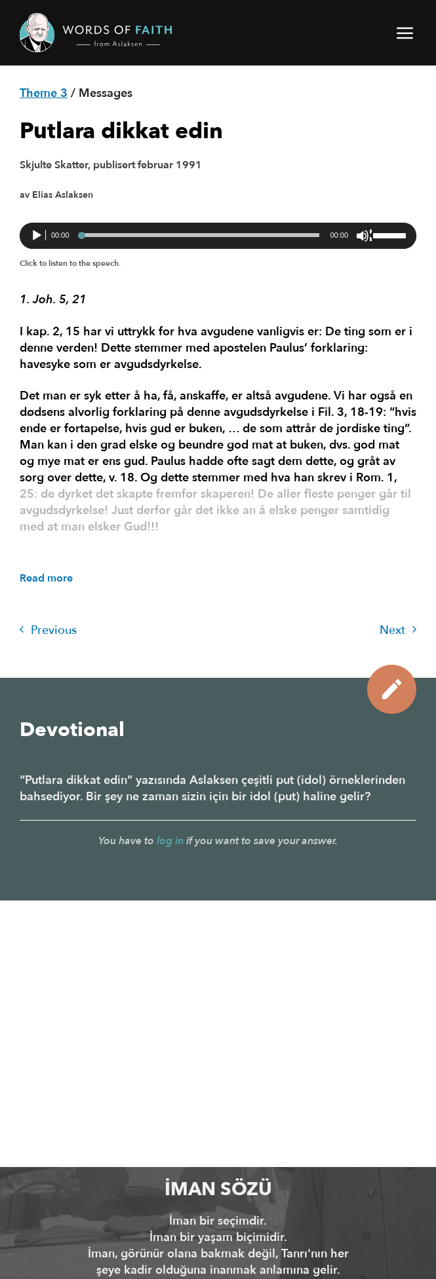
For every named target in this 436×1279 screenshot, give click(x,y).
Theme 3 (44, 93)
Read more (46, 578)
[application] (218, 236)
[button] (405, 32)
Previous (48, 630)
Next (398, 630)
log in (170, 841)
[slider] (200, 235)
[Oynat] (38, 235)
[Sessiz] (364, 235)
